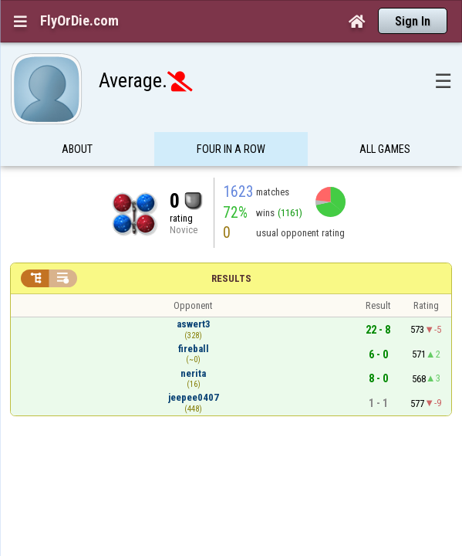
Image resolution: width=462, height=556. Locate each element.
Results (231, 248)
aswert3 (194, 294)
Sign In (412, 21)
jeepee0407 (193, 367)
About (77, 119)
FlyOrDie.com (79, 20)
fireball (193, 318)
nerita (193, 343)
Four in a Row (231, 119)
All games (384, 119)
